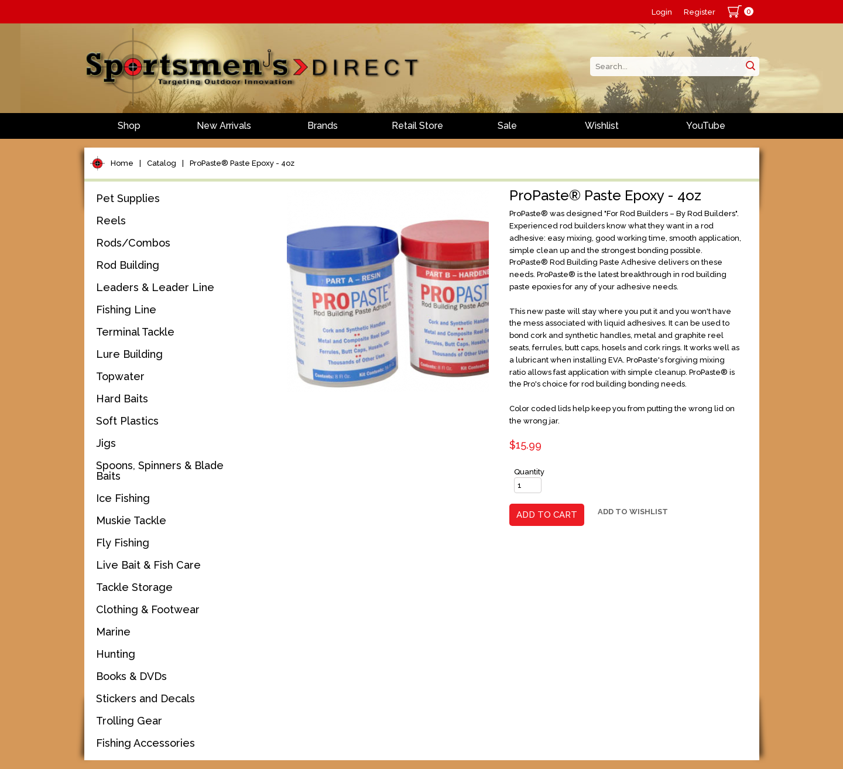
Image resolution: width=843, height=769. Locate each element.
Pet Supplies (128, 198)
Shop (129, 125)
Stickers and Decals (145, 698)
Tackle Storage (134, 587)
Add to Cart (546, 515)
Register (699, 12)
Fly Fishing (122, 542)
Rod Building (127, 265)
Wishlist (602, 125)
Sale (507, 125)
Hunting (115, 654)
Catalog (161, 163)
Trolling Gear (129, 721)
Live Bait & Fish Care (148, 565)
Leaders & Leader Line (155, 287)
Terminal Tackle (135, 332)
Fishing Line (126, 309)
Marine (113, 632)
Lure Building (129, 354)
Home (122, 163)
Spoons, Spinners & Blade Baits (160, 470)
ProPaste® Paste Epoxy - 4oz (242, 163)
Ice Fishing (123, 498)
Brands (322, 125)
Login (662, 12)
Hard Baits (122, 398)
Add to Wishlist (633, 511)
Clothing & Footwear (148, 609)
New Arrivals (224, 125)
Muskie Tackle (131, 520)
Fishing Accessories (145, 743)
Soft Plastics (127, 421)
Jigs (106, 443)
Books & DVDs (131, 676)
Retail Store (417, 125)
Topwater (120, 376)
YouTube (705, 125)
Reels (111, 220)
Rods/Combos (133, 243)
